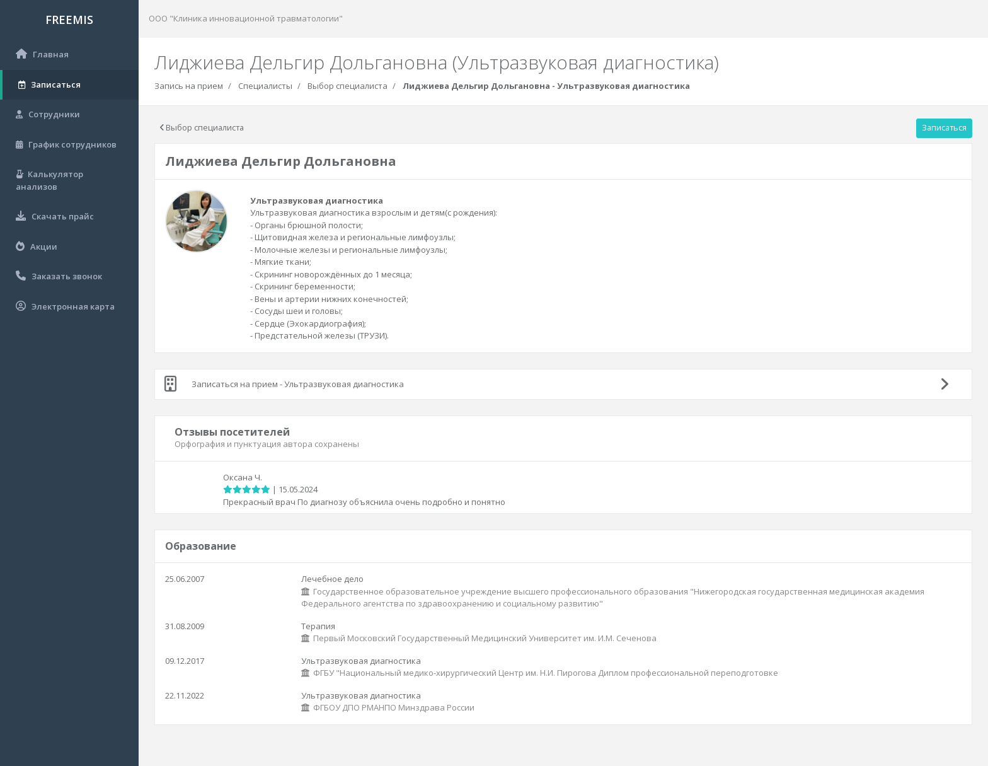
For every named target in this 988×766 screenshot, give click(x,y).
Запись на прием (188, 85)
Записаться (944, 127)
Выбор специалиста (347, 85)
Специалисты (265, 85)
